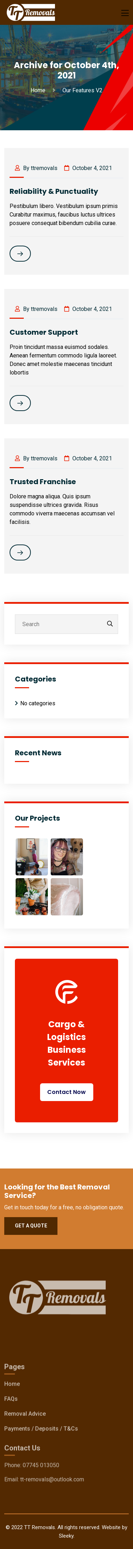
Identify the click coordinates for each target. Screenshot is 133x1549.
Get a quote (31, 1225)
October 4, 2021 (88, 168)
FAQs (11, 1400)
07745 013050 (41, 1466)
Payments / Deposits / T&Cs (41, 1430)
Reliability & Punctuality (54, 191)
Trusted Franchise (43, 482)
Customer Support (44, 332)
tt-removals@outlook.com (52, 1481)
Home (39, 90)
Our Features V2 (82, 90)
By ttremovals (36, 168)
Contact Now (66, 1092)
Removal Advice (25, 1415)
